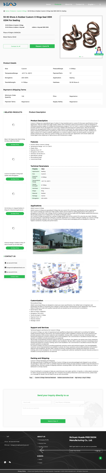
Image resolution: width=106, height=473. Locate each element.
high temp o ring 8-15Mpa (82, 377)
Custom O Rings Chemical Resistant (45, 377)
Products (58, 4)
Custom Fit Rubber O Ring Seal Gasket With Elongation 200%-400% (14, 175)
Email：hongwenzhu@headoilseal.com (16, 445)
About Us (68, 4)
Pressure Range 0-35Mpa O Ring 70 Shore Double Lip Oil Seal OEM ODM (15, 244)
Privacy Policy (22, 471)
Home (48, 4)
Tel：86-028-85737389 (11, 441)
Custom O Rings (21, 11)
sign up (97, 451)
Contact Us (80, 4)
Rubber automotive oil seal (65, 377)
